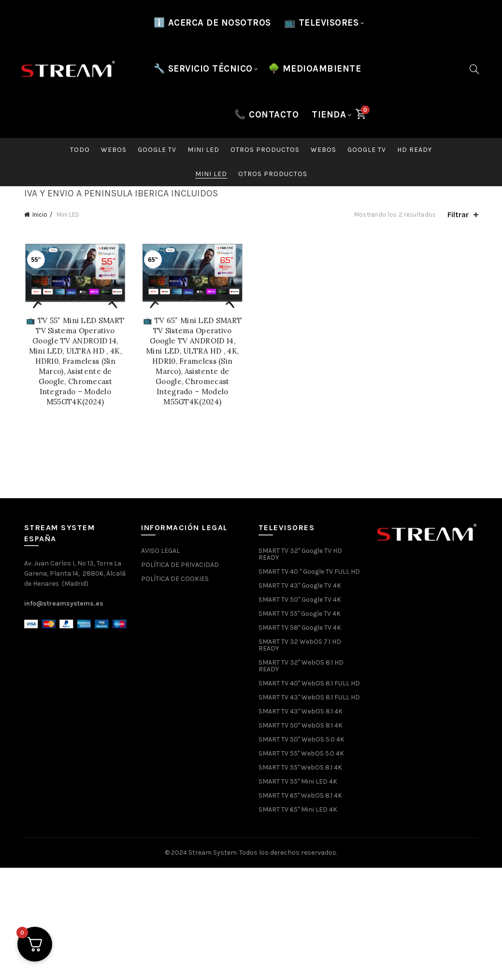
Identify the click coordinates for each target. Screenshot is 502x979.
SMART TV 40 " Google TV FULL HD (309, 571)
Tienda (329, 114)
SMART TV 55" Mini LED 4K (297, 781)
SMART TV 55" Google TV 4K (299, 613)
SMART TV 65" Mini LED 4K (297, 809)
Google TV (157, 150)
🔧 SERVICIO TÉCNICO (203, 68)
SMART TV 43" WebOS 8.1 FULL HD (309, 697)
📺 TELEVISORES (321, 22)
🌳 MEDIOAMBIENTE (314, 68)
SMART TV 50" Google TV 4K (299, 599)
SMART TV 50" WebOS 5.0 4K (301, 739)
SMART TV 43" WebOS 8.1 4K (300, 711)
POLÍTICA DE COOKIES (175, 579)
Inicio (39, 214)
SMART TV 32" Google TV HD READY (300, 554)
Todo (80, 150)
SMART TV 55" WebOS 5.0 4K (301, 753)
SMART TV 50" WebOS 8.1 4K (300, 725)
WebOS (114, 150)
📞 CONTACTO (266, 114)
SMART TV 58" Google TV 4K (299, 627)
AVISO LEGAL (160, 551)
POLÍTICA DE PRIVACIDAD (180, 565)
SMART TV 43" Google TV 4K (299, 585)
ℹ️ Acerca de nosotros (212, 22)
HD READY (414, 150)
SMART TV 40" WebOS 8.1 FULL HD (309, 683)
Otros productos (265, 150)
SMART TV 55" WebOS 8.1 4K (300, 767)
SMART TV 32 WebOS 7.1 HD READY (299, 645)
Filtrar (458, 214)
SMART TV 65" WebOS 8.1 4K (300, 795)
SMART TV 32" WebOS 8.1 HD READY (301, 665)
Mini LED (203, 150)
